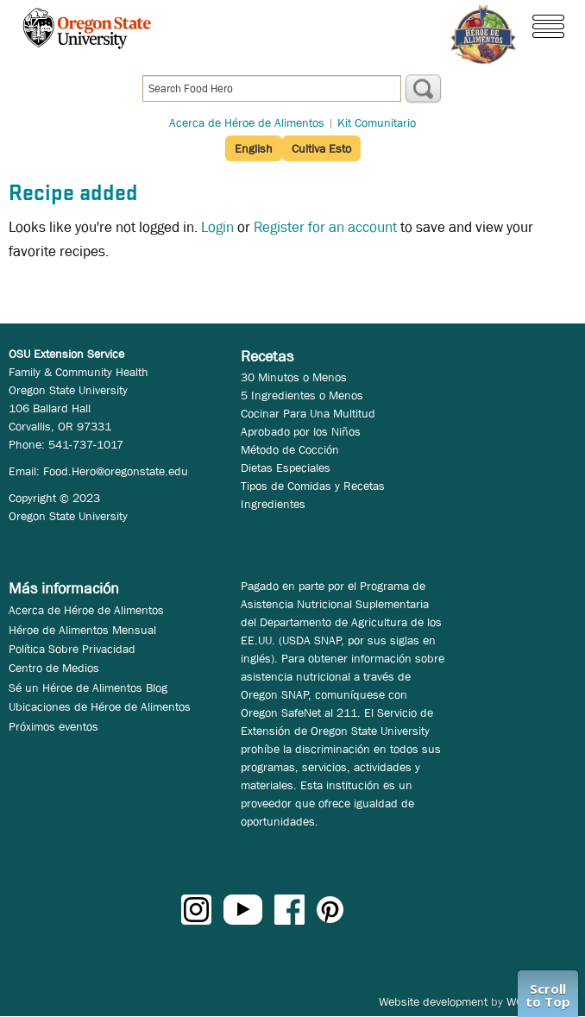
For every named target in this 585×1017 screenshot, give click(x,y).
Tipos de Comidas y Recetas (313, 485)
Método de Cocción (290, 449)
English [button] (254, 148)
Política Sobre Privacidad (72, 648)
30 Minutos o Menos (294, 377)
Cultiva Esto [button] (321, 148)
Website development (433, 1001)
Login (217, 227)
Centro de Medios (54, 667)
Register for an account (325, 227)
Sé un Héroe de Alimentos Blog (88, 687)
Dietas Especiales (285, 467)
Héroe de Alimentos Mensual (82, 629)
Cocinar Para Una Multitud (308, 413)
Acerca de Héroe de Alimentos (246, 122)
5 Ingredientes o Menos (302, 395)
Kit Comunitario (376, 122)
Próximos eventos (53, 726)
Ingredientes (273, 504)
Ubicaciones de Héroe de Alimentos (100, 706)
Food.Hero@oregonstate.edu (115, 471)
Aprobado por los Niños (301, 431)
